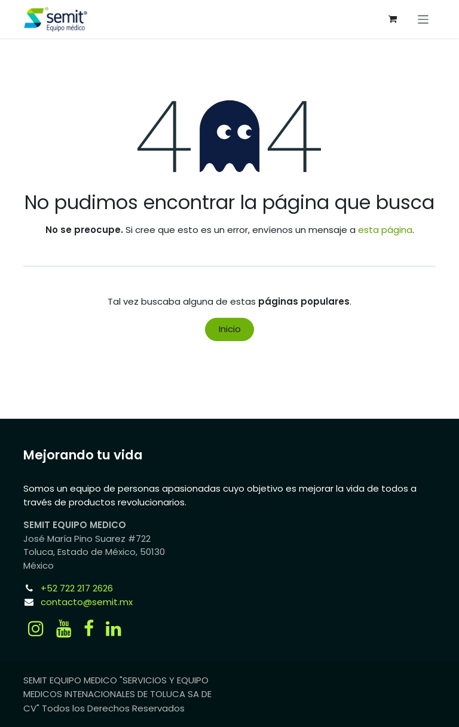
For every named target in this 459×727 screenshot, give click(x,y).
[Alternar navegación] (423, 19)
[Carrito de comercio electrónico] (393, 19)
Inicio (230, 329)
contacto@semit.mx (87, 602)
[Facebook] (89, 628)
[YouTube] (64, 628)
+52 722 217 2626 (77, 588)
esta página (385, 229)
